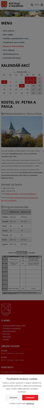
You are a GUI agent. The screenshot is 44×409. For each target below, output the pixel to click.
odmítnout (30, 403)
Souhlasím (30, 397)
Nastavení (13, 397)
